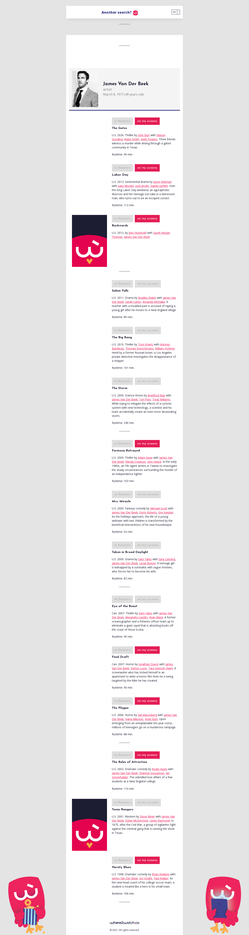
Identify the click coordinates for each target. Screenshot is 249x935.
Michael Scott (158, 508)
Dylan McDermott (136, 820)
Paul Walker (161, 878)
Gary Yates (145, 559)
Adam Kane (145, 457)
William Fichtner (165, 348)
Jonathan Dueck (149, 664)
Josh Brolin (142, 186)
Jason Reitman (162, 182)
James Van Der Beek (137, 237)
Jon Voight (145, 878)
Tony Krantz (145, 344)
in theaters (122, 121)
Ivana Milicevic (134, 719)
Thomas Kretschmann (139, 348)
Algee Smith (131, 139)
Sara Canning (167, 559)
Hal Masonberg (147, 715)
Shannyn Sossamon (151, 773)
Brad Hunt (151, 719)
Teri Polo (145, 399)
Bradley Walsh (147, 298)
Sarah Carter (133, 302)
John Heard (154, 462)
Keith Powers (149, 139)
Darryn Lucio (139, 668)
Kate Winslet (126, 186)
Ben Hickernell (137, 233)
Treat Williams (161, 399)
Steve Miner (147, 816)
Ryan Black (156, 617)
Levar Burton (147, 563)
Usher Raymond (160, 820)
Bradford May (156, 395)
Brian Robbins (160, 874)
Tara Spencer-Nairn (160, 668)
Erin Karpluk (165, 512)
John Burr (144, 135)
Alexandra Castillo (136, 617)
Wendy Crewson (135, 462)
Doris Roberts (148, 512)
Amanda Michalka (154, 302)
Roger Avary (159, 769)
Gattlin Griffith (159, 186)
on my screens (147, 121)
